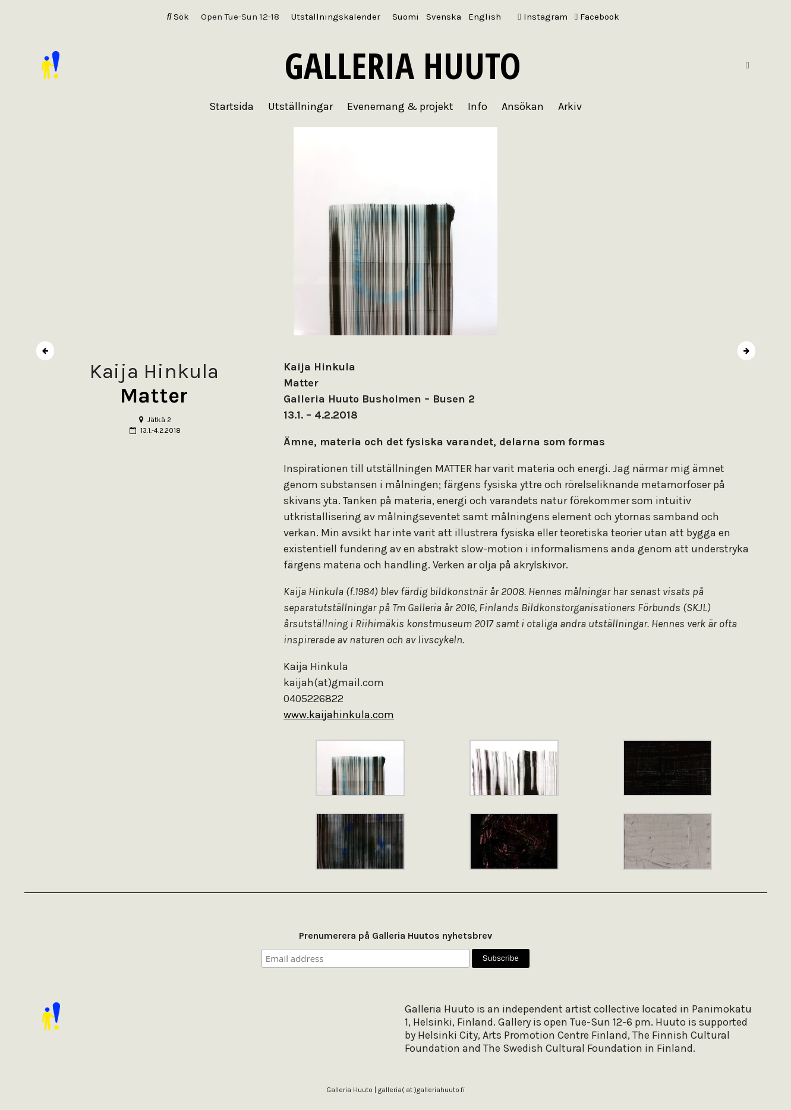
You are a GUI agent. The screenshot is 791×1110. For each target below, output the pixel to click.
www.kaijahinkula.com (338, 714)
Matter (154, 395)
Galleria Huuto (403, 65)
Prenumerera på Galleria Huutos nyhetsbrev (395, 935)
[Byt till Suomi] (405, 17)
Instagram (542, 16)
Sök (178, 16)
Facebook (597, 16)
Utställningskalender (335, 16)
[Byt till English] (484, 17)
